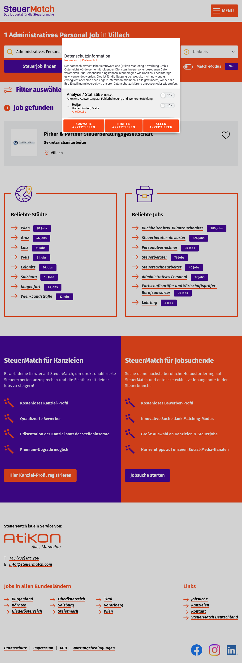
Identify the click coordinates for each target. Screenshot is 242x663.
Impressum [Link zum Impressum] (71, 61)
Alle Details (79, 116)
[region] (121, 108)
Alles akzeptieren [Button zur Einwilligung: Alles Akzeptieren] (161, 130)
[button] (163, 100)
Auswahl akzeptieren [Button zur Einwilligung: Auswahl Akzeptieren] (83, 130)
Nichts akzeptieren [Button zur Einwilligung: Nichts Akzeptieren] (123, 130)
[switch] (167, 100)
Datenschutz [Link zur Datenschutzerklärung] (90, 61)
